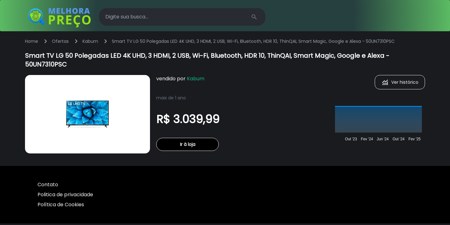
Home (31, 41)
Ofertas (60, 41)
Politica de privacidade (65, 194)
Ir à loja (187, 144)
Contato (48, 184)
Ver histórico (399, 82)
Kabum (90, 41)
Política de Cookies (61, 204)
